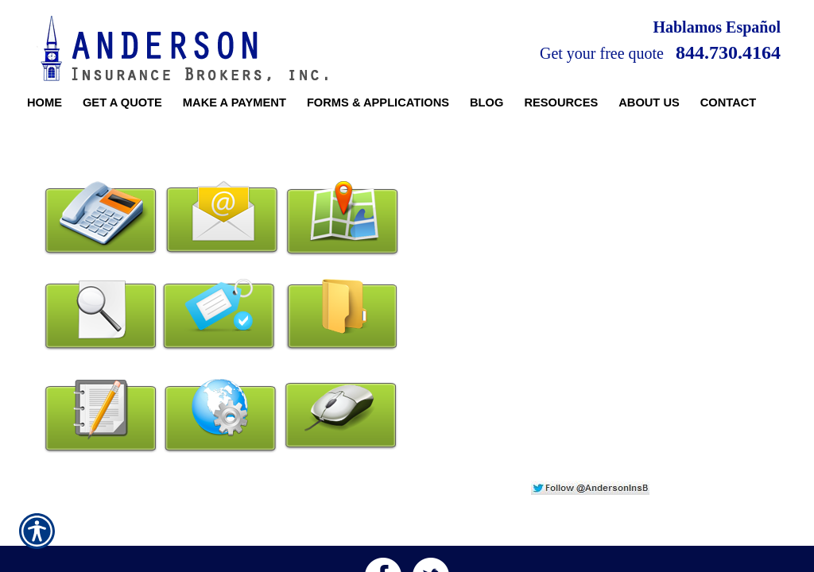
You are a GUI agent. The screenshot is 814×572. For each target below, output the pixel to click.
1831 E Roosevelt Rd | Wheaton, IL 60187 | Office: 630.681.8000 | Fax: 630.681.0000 (406, 523)
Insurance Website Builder (730, 560)
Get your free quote (602, 53)
